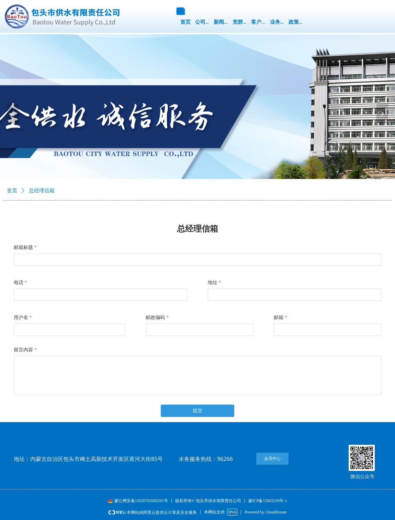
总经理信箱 (42, 190)
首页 (12, 190)
